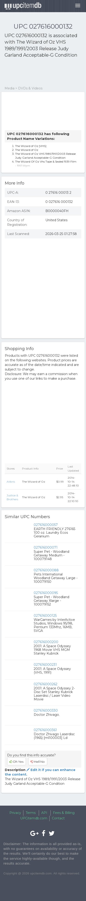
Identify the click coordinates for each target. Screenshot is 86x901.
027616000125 (45, 616)
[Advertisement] (41, 72)
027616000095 (46, 593)
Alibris (11, 481)
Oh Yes (16, 761)
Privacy (15, 813)
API (44, 813)
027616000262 (45, 684)
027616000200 (46, 642)
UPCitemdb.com (33, 818)
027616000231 (45, 665)
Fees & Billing (64, 813)
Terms (31, 813)
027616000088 (46, 570)
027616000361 (45, 730)
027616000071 (46, 547)
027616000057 (46, 525)
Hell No (38, 761)
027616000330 (46, 710)
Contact (58, 818)
